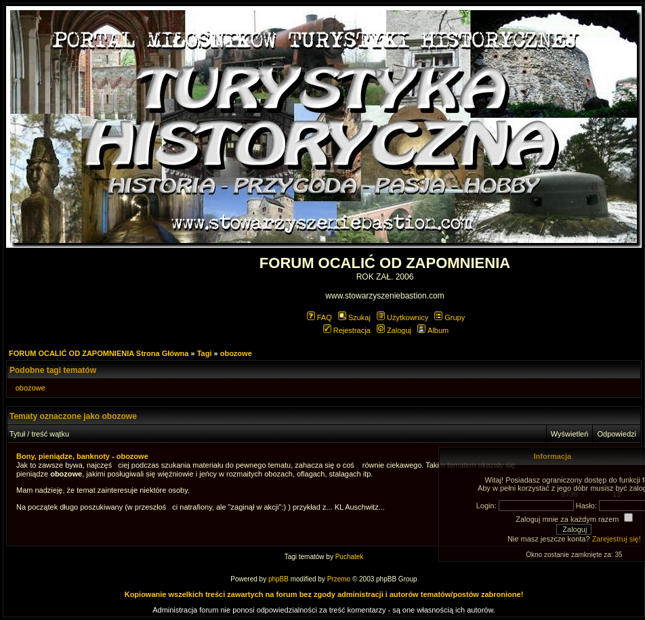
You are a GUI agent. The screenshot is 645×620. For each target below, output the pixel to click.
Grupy (449, 317)
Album (433, 330)
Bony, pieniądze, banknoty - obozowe (82, 456)
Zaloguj (394, 330)
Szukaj (354, 317)
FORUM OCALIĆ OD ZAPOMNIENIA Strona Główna (98, 353)
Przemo (338, 579)
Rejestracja (347, 330)
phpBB (278, 579)
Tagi (204, 353)
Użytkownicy (402, 317)
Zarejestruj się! (616, 539)
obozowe (236, 353)
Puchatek (349, 556)
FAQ (319, 317)
